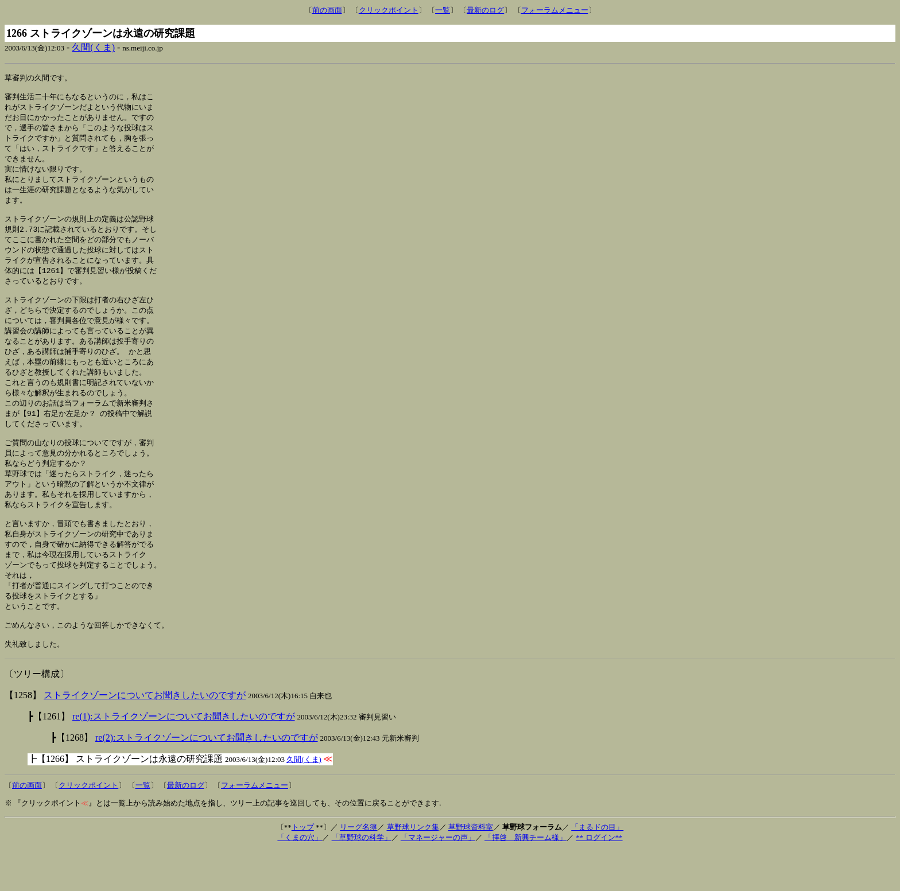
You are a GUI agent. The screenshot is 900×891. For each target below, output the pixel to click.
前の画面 (327, 10)
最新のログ (485, 10)
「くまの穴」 (299, 878)
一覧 (442, 10)
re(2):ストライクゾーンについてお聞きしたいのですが (206, 778)
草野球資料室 (470, 867)
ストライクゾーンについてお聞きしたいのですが (145, 736)
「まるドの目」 (597, 867)
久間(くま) (93, 47)
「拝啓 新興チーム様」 (525, 878)
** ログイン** (599, 878)
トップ (303, 867)
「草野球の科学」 (361, 878)
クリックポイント (388, 10)
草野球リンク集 (413, 867)
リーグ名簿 (358, 867)
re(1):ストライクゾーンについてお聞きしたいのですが (183, 757)
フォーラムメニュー (554, 10)
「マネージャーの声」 (438, 878)
